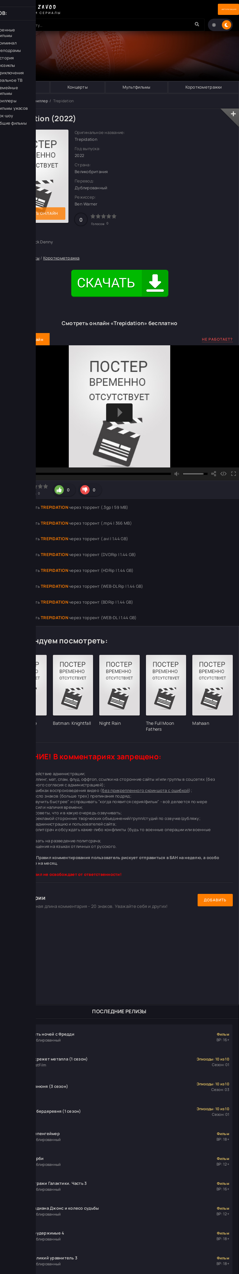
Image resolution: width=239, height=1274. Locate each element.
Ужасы (33, 258)
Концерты (77, 87)
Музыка (25, 87)
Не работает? (217, 339)
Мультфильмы (136, 87)
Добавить (215, 900)
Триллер (40, 101)
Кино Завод (16, 101)
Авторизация (217, 9)
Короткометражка (61, 258)
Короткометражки (203, 87)
